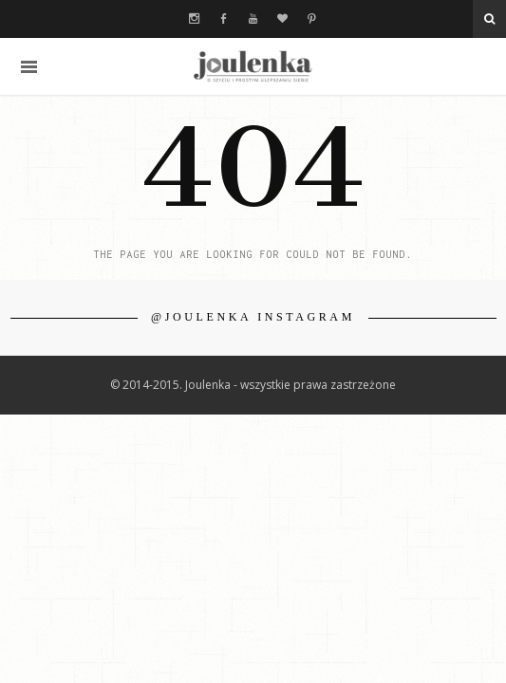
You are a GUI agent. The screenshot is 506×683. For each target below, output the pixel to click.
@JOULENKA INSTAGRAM (253, 316)
